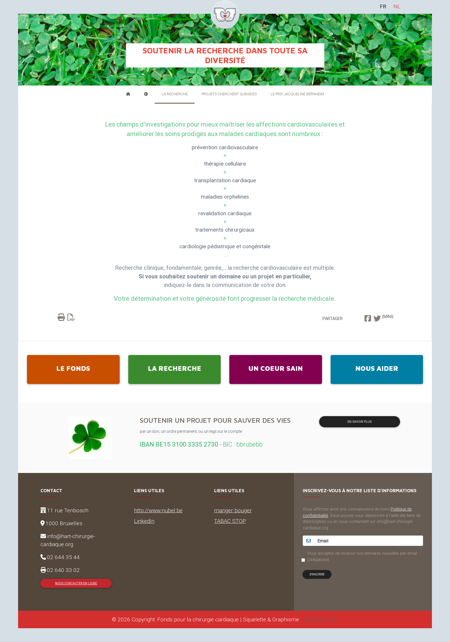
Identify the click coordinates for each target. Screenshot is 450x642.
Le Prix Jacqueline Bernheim (297, 94)
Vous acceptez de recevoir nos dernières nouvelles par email (362, 556)
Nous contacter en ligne (76, 583)
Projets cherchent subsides (229, 94)
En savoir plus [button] (360, 422)
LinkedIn (144, 520)
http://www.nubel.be (158, 510)
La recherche (175, 94)
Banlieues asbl (320, 619)
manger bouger (233, 510)
